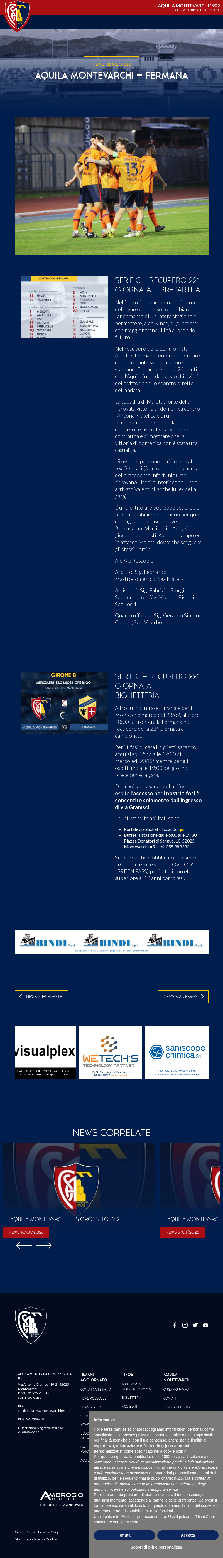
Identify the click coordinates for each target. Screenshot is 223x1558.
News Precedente (44, 996)
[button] (43, 1245)
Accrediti (129, 1406)
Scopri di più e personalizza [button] (156, 1547)
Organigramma (176, 1389)
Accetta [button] (188, 1535)
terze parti (180, 1456)
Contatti (170, 1398)
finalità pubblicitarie (155, 1478)
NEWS (98, 64)
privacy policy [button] (134, 1435)
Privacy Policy (48, 1532)
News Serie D (90, 1407)
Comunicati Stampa (95, 1389)
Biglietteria (131, 1398)
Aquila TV (88, 1460)
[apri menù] (213, 22)
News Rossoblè (93, 1398)
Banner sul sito (176, 1407)
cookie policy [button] (174, 1451)
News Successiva (180, 996)
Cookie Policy (25, 1532)
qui (181, 829)
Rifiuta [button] (124, 1535)
